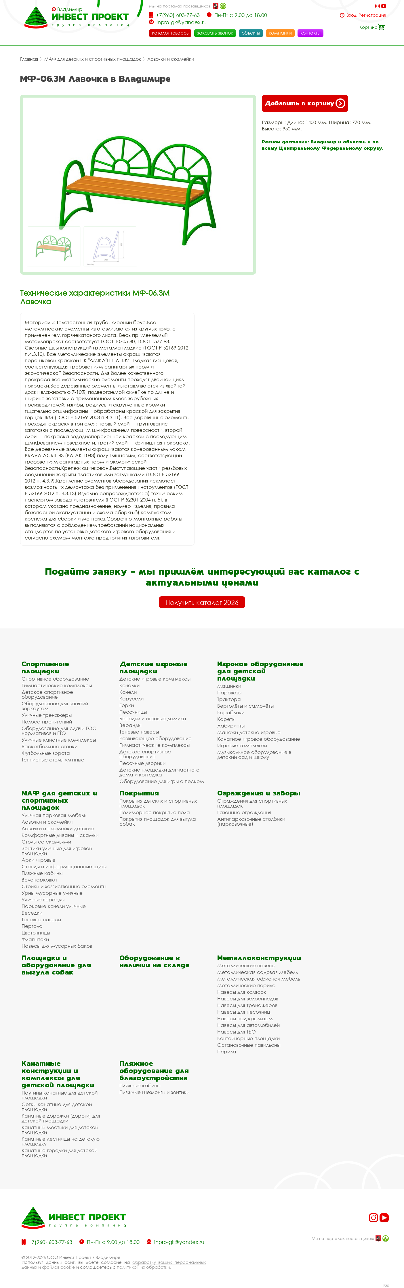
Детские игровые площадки (153, 667)
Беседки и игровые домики (152, 718)
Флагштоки (35, 939)
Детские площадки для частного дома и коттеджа (159, 772)
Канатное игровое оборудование (258, 738)
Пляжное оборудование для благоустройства (154, 1070)
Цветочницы (36, 932)
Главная (29, 59)
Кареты (226, 719)
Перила (226, 1051)
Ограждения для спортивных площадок (252, 803)
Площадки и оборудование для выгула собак (56, 965)
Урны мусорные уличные (52, 892)
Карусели (131, 698)
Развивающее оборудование (155, 738)
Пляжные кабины (42, 873)
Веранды (130, 725)
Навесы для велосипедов (247, 998)
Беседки (32, 912)
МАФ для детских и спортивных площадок (92, 59)
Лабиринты (231, 725)
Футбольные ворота (46, 753)
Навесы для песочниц (243, 1011)
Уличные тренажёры (47, 715)
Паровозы (229, 692)
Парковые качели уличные (54, 906)
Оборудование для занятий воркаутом (55, 706)
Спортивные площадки (45, 667)
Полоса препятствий (47, 721)
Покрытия (139, 793)
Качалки (129, 685)
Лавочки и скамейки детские (58, 828)
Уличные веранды (43, 899)
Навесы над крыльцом (245, 1018)
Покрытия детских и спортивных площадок (158, 803)
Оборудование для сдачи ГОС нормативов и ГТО (59, 731)
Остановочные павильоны (248, 1044)
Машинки (229, 685)
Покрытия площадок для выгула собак (157, 821)
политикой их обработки (143, 1267)
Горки (126, 705)
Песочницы (133, 711)
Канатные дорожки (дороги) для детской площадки (61, 1118)
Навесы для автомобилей (248, 1025)
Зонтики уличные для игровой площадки (57, 851)
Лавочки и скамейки (170, 59)
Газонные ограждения (244, 812)
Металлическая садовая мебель (257, 972)
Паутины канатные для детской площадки (60, 1095)
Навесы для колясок (241, 991)
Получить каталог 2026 (202, 602)
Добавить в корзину (305, 103)
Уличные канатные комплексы (59, 739)
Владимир (70, 9)
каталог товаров (170, 33)
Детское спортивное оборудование (47, 694)
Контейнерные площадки (248, 1038)
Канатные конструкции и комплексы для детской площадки (58, 1074)
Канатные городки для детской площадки (59, 1153)
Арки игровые (39, 859)
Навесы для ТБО (236, 1031)
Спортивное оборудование (55, 678)
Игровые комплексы (242, 745)
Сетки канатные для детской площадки (57, 1107)
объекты (251, 33)
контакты (310, 33)
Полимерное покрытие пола (154, 812)
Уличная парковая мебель (54, 815)
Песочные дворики (142, 763)
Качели (128, 691)
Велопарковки (39, 879)
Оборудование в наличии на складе (154, 961)
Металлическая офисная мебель (258, 978)
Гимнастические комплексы (57, 685)
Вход (351, 15)
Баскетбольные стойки (49, 746)
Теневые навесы (139, 731)
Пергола (32, 926)
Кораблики (230, 712)
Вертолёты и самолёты (245, 705)
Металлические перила (246, 985)
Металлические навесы (246, 965)
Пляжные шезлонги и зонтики (154, 1092)
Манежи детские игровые (249, 732)
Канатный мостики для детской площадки (60, 1130)
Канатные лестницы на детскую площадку (61, 1141)
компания (280, 33)
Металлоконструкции (259, 957)
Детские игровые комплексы (154, 678)
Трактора (229, 699)
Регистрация (372, 15)
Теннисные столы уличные (53, 759)
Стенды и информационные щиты (64, 866)
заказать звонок (215, 33)
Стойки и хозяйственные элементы (64, 886)
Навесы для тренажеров (247, 1005)
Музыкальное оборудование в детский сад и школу (254, 754)
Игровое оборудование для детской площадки (260, 671)
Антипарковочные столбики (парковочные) (251, 821)
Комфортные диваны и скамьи (60, 835)
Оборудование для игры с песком (161, 781)
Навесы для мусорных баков (57, 945)
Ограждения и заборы (258, 793)
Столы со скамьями (46, 841)
